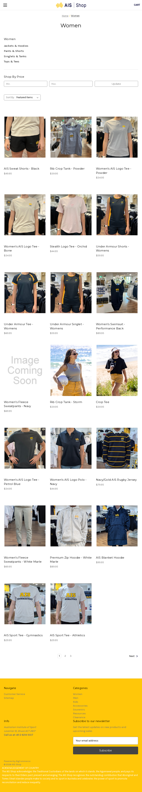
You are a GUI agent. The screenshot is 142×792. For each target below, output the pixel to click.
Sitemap (9, 698)
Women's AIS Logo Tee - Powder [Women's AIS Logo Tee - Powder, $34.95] (113, 171)
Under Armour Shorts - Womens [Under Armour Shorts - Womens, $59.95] (112, 248)
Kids (75, 701)
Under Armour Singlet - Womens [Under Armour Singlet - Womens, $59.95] (67, 326)
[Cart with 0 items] (137, 4)
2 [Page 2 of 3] (65, 655)
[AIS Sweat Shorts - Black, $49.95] (24, 137)
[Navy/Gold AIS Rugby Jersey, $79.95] (117, 448)
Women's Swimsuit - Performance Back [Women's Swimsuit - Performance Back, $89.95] (110, 326)
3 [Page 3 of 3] (71, 655)
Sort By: (10, 97)
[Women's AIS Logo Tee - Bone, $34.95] (24, 215)
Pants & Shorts (14, 51)
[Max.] (71, 84)
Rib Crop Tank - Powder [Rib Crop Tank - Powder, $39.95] (67, 168)
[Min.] (25, 84)
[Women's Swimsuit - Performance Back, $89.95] (117, 293)
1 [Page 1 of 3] (59, 655)
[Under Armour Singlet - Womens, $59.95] (71, 293)
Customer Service (14, 694)
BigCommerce (23, 761)
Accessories (80, 705)
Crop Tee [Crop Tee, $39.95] (102, 402)
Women (77, 694)
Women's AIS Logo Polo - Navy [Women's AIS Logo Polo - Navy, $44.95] (68, 482)
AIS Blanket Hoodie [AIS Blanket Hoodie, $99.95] (110, 557)
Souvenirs (79, 709)
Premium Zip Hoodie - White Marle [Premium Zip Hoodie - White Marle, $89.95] (71, 560)
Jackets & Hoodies (16, 45)
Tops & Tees (11, 61)
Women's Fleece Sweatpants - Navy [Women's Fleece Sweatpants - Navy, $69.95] (17, 404)
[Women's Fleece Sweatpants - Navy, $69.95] (24, 370)
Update (116, 83)
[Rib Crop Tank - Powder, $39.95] (71, 137)
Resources (79, 713)
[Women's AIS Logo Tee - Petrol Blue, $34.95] (24, 448)
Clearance (79, 717)
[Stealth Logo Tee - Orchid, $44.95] (71, 215)
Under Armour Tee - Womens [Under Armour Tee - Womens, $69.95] (18, 326)
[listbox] (28, 97)
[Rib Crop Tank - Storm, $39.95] (71, 370)
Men (75, 698)
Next (133, 656)
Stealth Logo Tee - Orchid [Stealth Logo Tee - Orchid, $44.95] (68, 246)
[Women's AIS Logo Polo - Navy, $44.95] (71, 448)
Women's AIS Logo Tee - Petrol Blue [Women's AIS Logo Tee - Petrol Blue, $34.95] (21, 482)
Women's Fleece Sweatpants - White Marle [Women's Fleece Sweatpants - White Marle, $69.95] (23, 560)
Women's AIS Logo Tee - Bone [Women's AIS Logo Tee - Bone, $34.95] (21, 248)
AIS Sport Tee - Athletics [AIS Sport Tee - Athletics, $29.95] (67, 635)
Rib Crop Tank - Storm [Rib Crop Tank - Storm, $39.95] (66, 402)
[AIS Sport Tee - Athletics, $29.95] (71, 604)
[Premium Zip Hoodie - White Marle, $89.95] (71, 526)
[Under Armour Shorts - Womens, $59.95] (117, 215)
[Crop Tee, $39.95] (117, 370)
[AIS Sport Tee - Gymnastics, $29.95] (24, 604)
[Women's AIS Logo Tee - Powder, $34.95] (117, 137)
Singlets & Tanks (15, 56)
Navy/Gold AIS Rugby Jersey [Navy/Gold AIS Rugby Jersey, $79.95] (116, 479)
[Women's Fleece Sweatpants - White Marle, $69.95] (24, 526)
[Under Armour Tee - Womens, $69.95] (24, 293)
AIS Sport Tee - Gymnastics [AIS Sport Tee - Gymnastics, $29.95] (23, 635)
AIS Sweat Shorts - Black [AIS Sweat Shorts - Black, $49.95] (21, 168)
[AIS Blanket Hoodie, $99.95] (117, 526)
